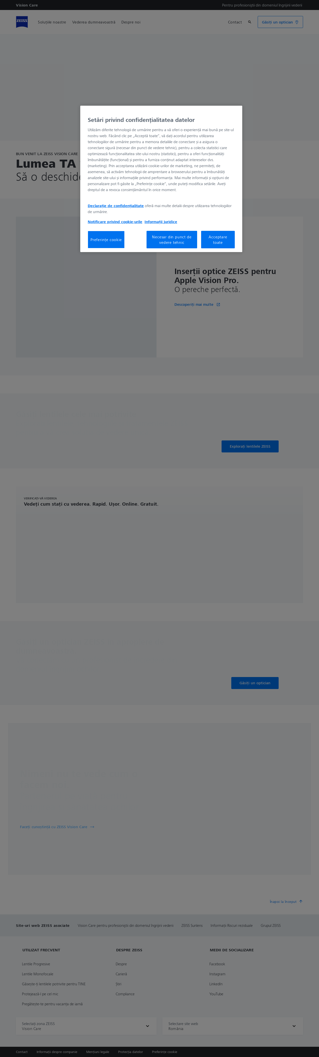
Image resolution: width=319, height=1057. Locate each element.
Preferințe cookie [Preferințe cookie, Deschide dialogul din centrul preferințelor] (106, 239)
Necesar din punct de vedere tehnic (171, 239)
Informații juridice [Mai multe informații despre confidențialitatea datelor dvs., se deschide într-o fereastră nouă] (161, 221)
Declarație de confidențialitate (116, 205)
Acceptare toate (218, 239)
